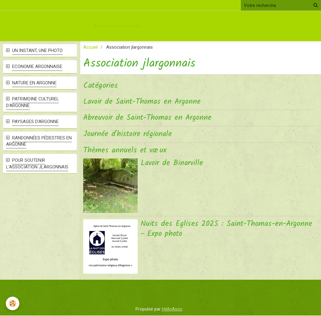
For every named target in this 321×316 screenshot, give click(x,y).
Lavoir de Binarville (173, 164)
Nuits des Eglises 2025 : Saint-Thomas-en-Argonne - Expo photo (215, 229)
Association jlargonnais (117, 25)
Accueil (90, 47)
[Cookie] (13, 303)
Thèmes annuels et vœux (126, 151)
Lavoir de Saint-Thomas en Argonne (144, 102)
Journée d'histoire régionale (129, 134)
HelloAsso (172, 309)
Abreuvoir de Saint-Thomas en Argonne (149, 118)
